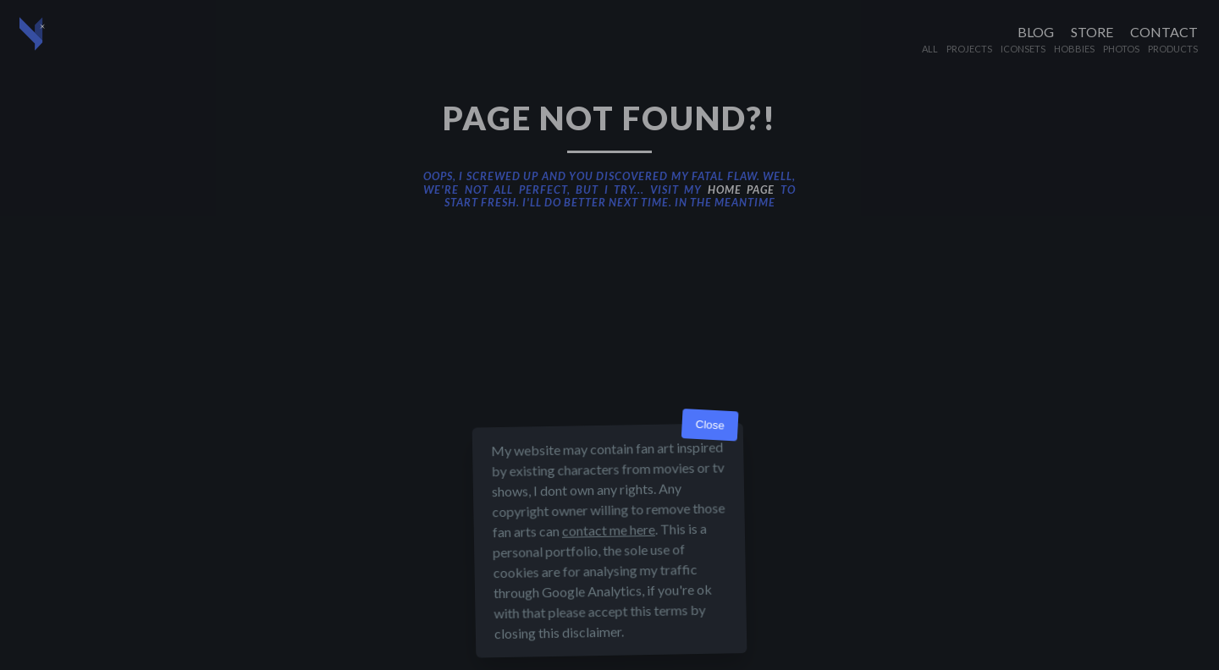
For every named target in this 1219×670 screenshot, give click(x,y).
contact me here (608, 530)
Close (710, 425)
